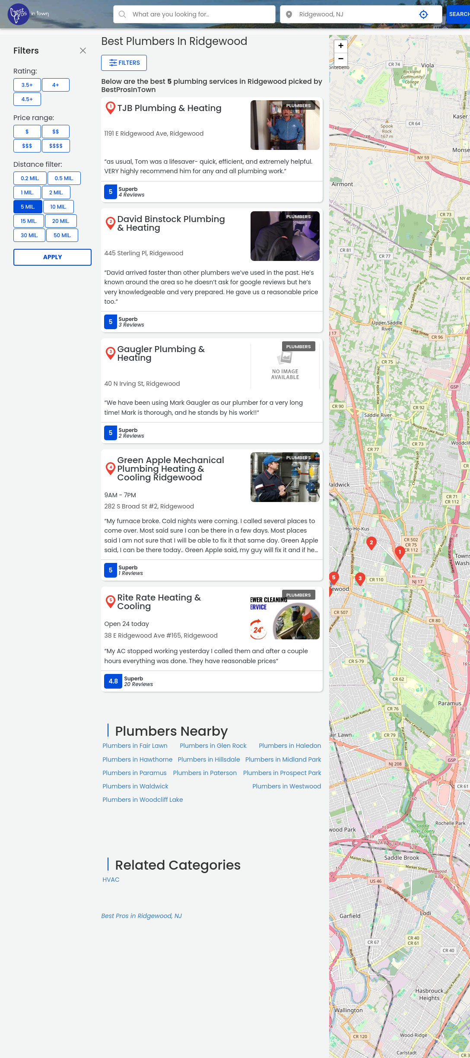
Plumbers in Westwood (286, 786)
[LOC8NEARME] (28, 14)
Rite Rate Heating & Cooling (159, 601)
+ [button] (340, 46)
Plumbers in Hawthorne (137, 759)
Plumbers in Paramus (134, 773)
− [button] (340, 59)
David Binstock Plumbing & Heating (171, 223)
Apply (52, 257)
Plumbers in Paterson (205, 773)
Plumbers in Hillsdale (209, 759)
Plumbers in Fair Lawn (134, 745)
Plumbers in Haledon (290, 745)
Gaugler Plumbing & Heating (161, 353)
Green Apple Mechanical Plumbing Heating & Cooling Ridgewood (170, 469)
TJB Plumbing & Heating (169, 108)
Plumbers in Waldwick (135, 786)
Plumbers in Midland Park (283, 759)
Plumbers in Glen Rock (213, 745)
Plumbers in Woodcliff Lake (142, 799)
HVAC (110, 879)
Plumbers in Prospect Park (282, 773)
